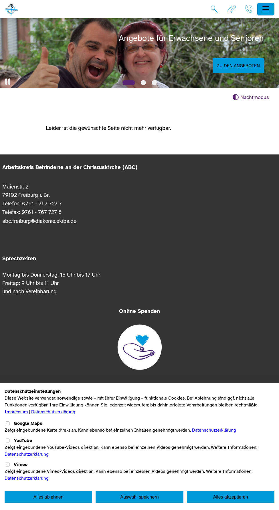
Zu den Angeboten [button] (238, 66)
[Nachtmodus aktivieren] (250, 97)
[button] (8, 81)
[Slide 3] (154, 82)
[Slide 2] (143, 82)
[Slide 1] (129, 82)
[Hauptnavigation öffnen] (266, 9)
